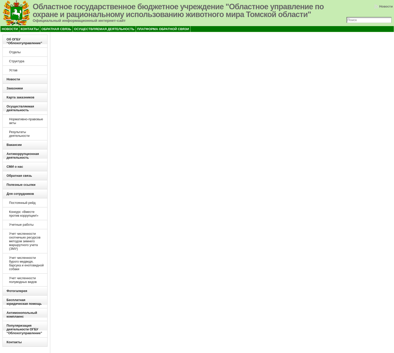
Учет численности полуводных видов (23, 280)
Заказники (15, 88)
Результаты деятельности (19, 134)
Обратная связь (19, 176)
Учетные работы (21, 224)
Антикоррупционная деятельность (23, 155)
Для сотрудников (20, 194)
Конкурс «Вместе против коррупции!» (23, 213)
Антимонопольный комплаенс (22, 314)
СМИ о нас (15, 166)
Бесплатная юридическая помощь (24, 302)
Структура (16, 61)
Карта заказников (20, 97)
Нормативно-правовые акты (26, 121)
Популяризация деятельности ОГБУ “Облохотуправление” (24, 329)
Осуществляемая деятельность (20, 108)
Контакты (14, 342)
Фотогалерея (17, 291)
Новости (386, 6)
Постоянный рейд (22, 203)
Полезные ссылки (21, 185)
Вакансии (14, 145)
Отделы (15, 52)
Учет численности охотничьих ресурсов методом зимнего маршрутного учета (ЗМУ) (24, 241)
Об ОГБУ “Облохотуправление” (24, 41)
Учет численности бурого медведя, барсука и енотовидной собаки (26, 263)
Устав (13, 70)
